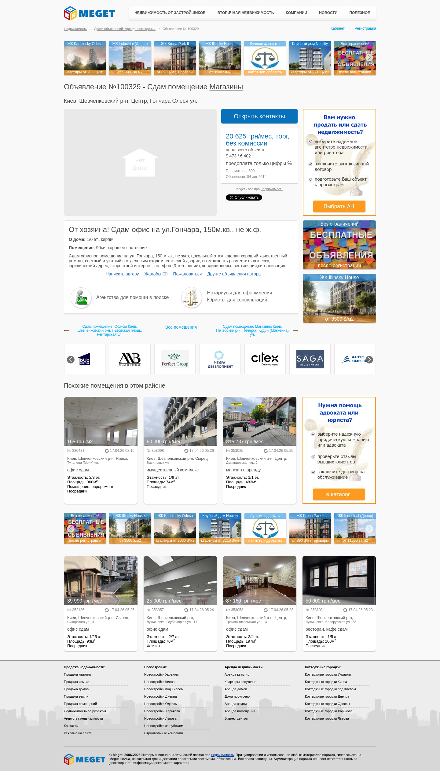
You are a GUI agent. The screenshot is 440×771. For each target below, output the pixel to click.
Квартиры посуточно (240, 682)
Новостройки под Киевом (163, 689)
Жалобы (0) (155, 273)
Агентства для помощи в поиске (132, 297)
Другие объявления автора (234, 273)
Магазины (226, 87)
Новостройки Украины (161, 674)
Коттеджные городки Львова (327, 718)
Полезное (359, 13)
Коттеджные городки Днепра (327, 696)
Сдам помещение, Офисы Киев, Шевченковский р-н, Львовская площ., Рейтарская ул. (109, 331)
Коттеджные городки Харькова (329, 711)
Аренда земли (236, 704)
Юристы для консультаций (237, 299)
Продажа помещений (80, 704)
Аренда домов (236, 689)
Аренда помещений (240, 711)
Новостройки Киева (159, 682)
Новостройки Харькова (162, 711)
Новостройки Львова (160, 718)
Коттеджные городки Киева (326, 682)
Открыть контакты (259, 116)
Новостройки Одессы (161, 704)
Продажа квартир (77, 674)
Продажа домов (76, 689)
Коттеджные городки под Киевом (330, 689)
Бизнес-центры (236, 718)
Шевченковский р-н (103, 101)
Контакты (71, 726)
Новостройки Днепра (160, 696)
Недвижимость (75, 29)
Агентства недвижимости (83, 718)
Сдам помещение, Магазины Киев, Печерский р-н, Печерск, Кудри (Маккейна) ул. (252, 331)
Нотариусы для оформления (239, 292)
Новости (328, 13)
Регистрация (365, 28)
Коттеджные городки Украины (328, 674)
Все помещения (181, 327)
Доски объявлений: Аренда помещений (125, 29)
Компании (296, 13)
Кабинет (338, 28)
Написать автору (122, 273)
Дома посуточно (237, 696)
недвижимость (272, 189)
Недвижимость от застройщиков (170, 13)
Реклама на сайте (78, 733)
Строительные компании (163, 733)
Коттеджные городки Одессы (327, 704)
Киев (70, 101)
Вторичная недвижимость (246, 13)
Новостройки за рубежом (163, 726)
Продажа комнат (77, 682)
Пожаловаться (187, 273)
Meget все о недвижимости (85, 759)
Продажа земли (76, 696)
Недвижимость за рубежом (85, 711)
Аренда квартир (237, 674)
